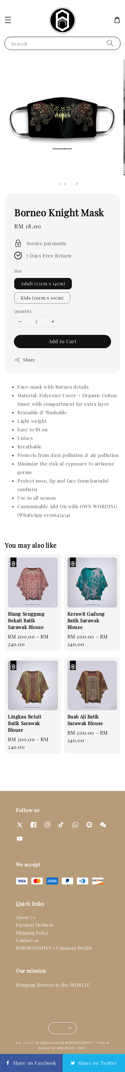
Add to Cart (63, 341)
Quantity (23, 311)
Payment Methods (35, 925)
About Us (25, 917)
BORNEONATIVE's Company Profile (54, 948)
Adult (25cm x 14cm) (43, 283)
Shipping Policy (32, 933)
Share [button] (24, 360)
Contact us (27, 940)
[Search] (110, 43)
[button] (8, 20)
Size (18, 271)
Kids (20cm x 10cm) (42, 298)
